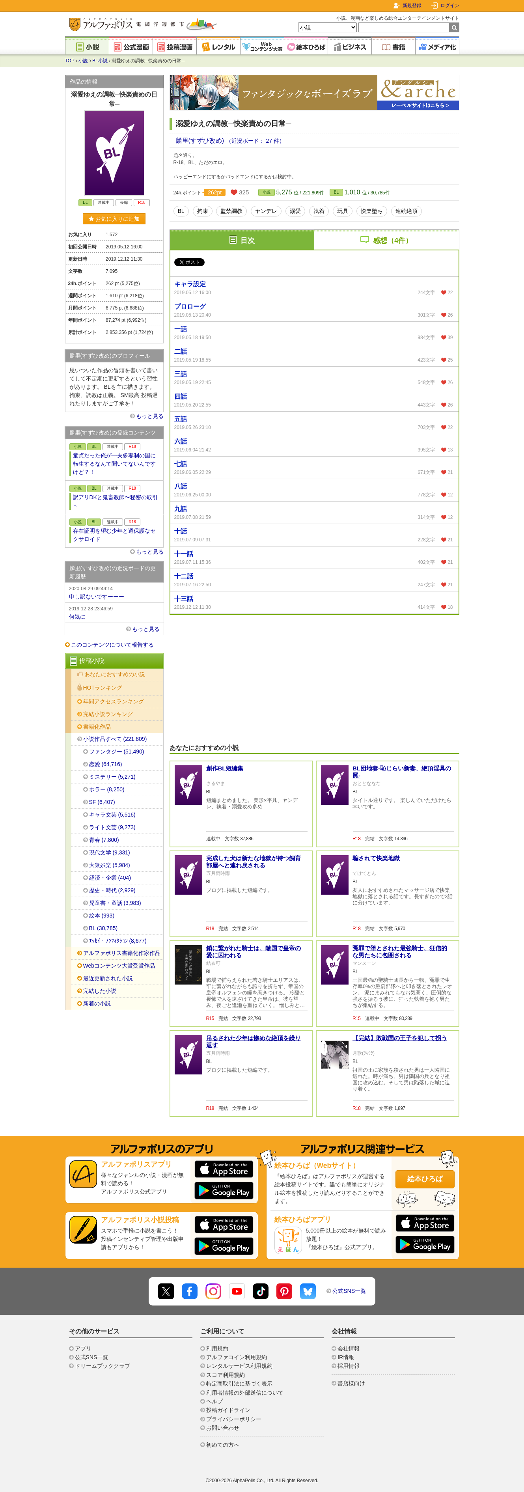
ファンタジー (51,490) (116, 751)
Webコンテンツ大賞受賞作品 (119, 965)
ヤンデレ (266, 211)
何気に (114, 612)
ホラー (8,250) (107, 789)
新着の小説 (97, 1003)
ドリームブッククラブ (102, 1366)
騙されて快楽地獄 (376, 858)
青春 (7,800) (104, 840)
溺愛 (295, 211)
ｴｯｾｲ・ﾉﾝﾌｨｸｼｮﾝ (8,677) (118, 941)
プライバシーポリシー (233, 1419)
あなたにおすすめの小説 (114, 674)
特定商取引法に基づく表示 (239, 1383)
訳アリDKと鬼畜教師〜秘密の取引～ (115, 501)
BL (336, 192)
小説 (83, 60)
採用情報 (349, 1366)
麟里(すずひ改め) (201, 140)
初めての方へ (222, 1445)
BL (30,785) (103, 928)
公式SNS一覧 (349, 1291)
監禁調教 (231, 211)
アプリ (83, 1348)
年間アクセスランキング (113, 701)
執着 (318, 211)
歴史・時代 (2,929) (112, 890)
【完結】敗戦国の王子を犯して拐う (399, 1038)
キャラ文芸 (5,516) (112, 814)
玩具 (342, 211)
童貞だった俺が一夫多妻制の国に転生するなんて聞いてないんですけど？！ (114, 463)
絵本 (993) (102, 915)
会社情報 (349, 1348)
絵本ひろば (425, 1179)
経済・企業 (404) (110, 878)
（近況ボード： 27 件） (255, 141)
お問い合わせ (222, 1428)
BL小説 (100, 60)
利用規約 (217, 1348)
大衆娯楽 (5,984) (109, 865)
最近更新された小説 (108, 978)
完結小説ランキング (108, 714)
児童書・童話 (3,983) (115, 903)
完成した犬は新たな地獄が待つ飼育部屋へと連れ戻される (253, 862)
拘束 (202, 211)
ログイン (449, 5)
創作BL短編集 (225, 768)
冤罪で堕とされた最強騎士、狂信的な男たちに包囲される (399, 952)
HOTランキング (103, 687)
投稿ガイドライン (228, 1410)
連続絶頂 (406, 211)
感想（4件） (392, 240)
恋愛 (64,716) (105, 764)
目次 (248, 240)
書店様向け (351, 1383)
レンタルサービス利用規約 (239, 1366)
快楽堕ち (372, 211)
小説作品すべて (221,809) (115, 739)
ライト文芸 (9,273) (112, 827)
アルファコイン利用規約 (236, 1357)
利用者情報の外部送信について (244, 1392)
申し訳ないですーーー (114, 592)
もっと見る (150, 416)
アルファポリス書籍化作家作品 (121, 953)
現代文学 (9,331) (109, 852)
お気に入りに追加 (114, 219)
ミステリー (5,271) (112, 777)
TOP (70, 60)
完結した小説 (99, 991)
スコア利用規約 (225, 1375)
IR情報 (346, 1357)
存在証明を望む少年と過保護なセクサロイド (114, 535)
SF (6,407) (102, 802)
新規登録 (412, 5)
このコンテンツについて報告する (112, 645)
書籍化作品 (97, 727)
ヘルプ (214, 1401)
